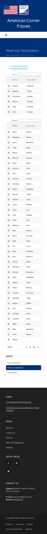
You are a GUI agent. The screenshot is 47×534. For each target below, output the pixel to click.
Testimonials (12, 372)
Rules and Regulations (14, 442)
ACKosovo (18, 499)
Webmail (9, 447)
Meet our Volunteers (15, 367)
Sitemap (9, 437)
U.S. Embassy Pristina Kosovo (18, 402)
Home (8, 55)
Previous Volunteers (19, 68)
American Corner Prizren (23, 23)
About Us (9, 428)
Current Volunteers (19, 66)
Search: (26, 74)
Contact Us (10, 433)
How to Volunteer (14, 363)
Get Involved (15, 55)
